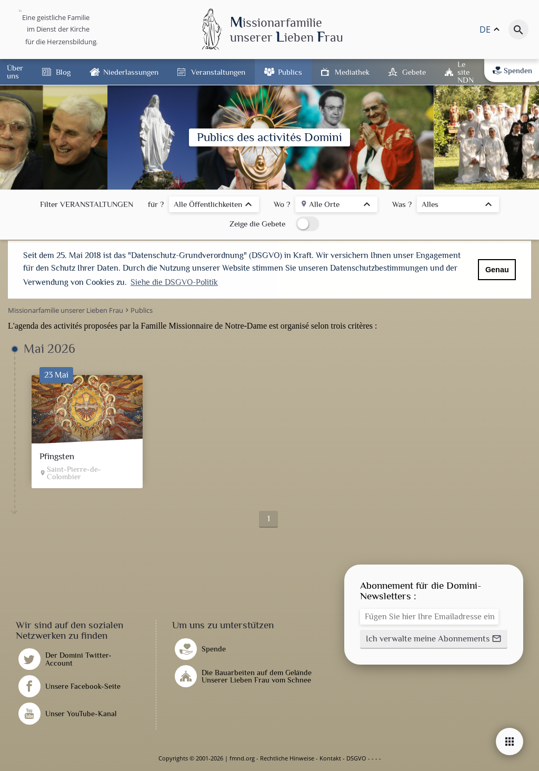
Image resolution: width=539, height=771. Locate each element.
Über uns (15, 71)
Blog (63, 71)
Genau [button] (497, 269)
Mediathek (352, 71)
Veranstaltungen (218, 71)
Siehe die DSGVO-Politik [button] (174, 282)
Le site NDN (465, 72)
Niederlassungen (130, 71)
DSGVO (356, 758)
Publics (290, 71)
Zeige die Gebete (257, 224)
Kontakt (330, 758)
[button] (433, 639)
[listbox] (214, 205)
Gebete (414, 71)
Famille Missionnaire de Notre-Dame (204, 325)
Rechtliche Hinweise (287, 758)
